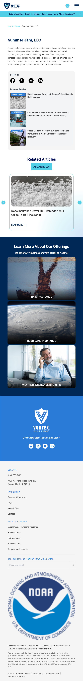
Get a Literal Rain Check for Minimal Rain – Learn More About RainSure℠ (42, 14)
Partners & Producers (17, 497)
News (17, 26)
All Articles (41, 166)
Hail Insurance (14, 538)
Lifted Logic (22, 676)
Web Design (12, 676)
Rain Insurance (14, 532)
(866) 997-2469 (14, 475)
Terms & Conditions (52, 673)
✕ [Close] (80, 14)
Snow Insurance (15, 543)
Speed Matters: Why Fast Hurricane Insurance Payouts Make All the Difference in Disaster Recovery (48, 134)
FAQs (10, 503)
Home (10, 26)
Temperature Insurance (18, 549)
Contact (11, 514)
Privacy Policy (38, 673)
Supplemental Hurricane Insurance (23, 527)
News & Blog (13, 508)
